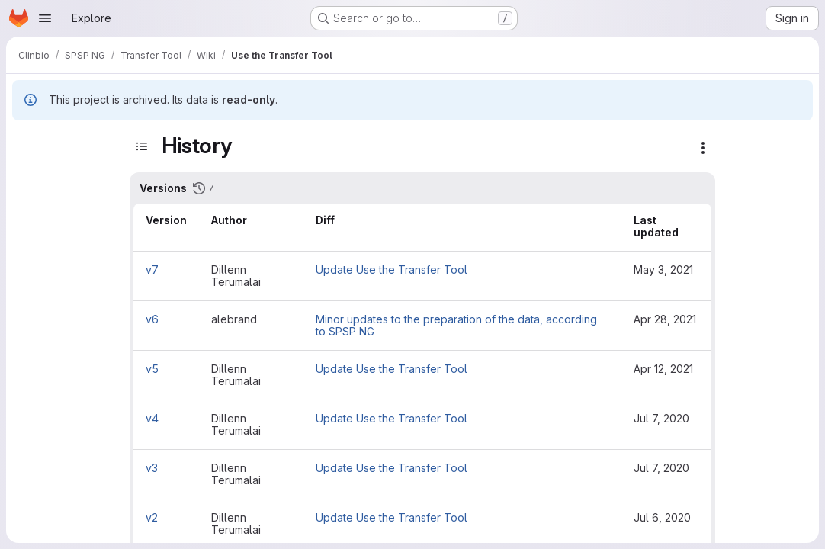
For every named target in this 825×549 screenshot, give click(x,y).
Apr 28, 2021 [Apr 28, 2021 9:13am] (665, 319)
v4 (152, 418)
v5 (152, 368)
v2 (152, 517)
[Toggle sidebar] (142, 146)
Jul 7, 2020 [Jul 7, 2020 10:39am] (661, 467)
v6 (152, 319)
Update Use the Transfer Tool (391, 269)
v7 (152, 269)
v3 (152, 467)
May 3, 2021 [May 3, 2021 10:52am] (663, 269)
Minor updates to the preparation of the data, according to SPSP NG (456, 325)
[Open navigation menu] (45, 18)
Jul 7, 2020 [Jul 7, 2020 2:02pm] (661, 418)
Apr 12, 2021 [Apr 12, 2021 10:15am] (663, 368)
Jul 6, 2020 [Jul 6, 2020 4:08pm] (662, 517)
